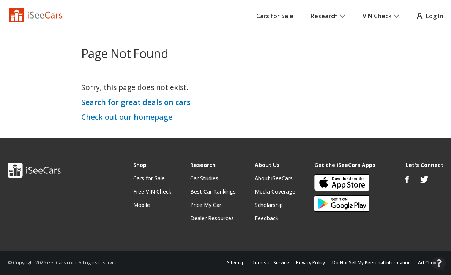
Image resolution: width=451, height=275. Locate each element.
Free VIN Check (152, 191)
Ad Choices (430, 262)
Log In (429, 16)
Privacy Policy (310, 262)
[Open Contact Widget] (439, 263)
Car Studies (204, 178)
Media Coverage (275, 191)
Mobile (141, 204)
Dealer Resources (212, 218)
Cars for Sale (274, 16)
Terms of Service (270, 262)
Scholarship (269, 204)
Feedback (266, 218)
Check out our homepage (126, 117)
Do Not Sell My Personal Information (371, 262)
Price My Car (205, 204)
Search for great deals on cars (136, 102)
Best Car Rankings (213, 191)
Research (328, 16)
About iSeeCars (274, 178)
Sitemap (236, 262)
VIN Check (381, 16)
